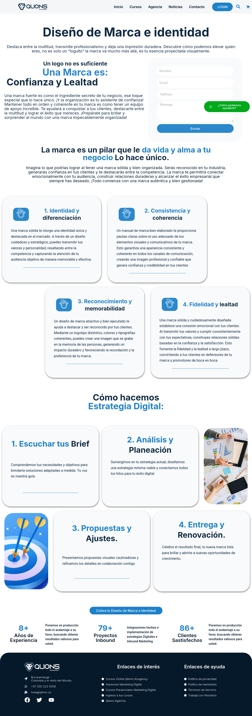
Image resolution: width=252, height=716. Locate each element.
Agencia (155, 7)
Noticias (175, 7)
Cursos (136, 7)
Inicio (118, 7)
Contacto (196, 7)
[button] (238, 6)
